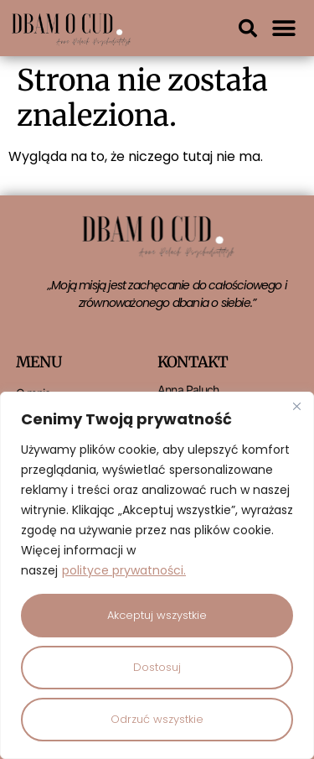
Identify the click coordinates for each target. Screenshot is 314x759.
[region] (157, 575)
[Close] (296, 406)
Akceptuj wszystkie (157, 615)
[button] (248, 28)
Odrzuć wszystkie (157, 719)
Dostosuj (157, 667)
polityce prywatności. (124, 570)
